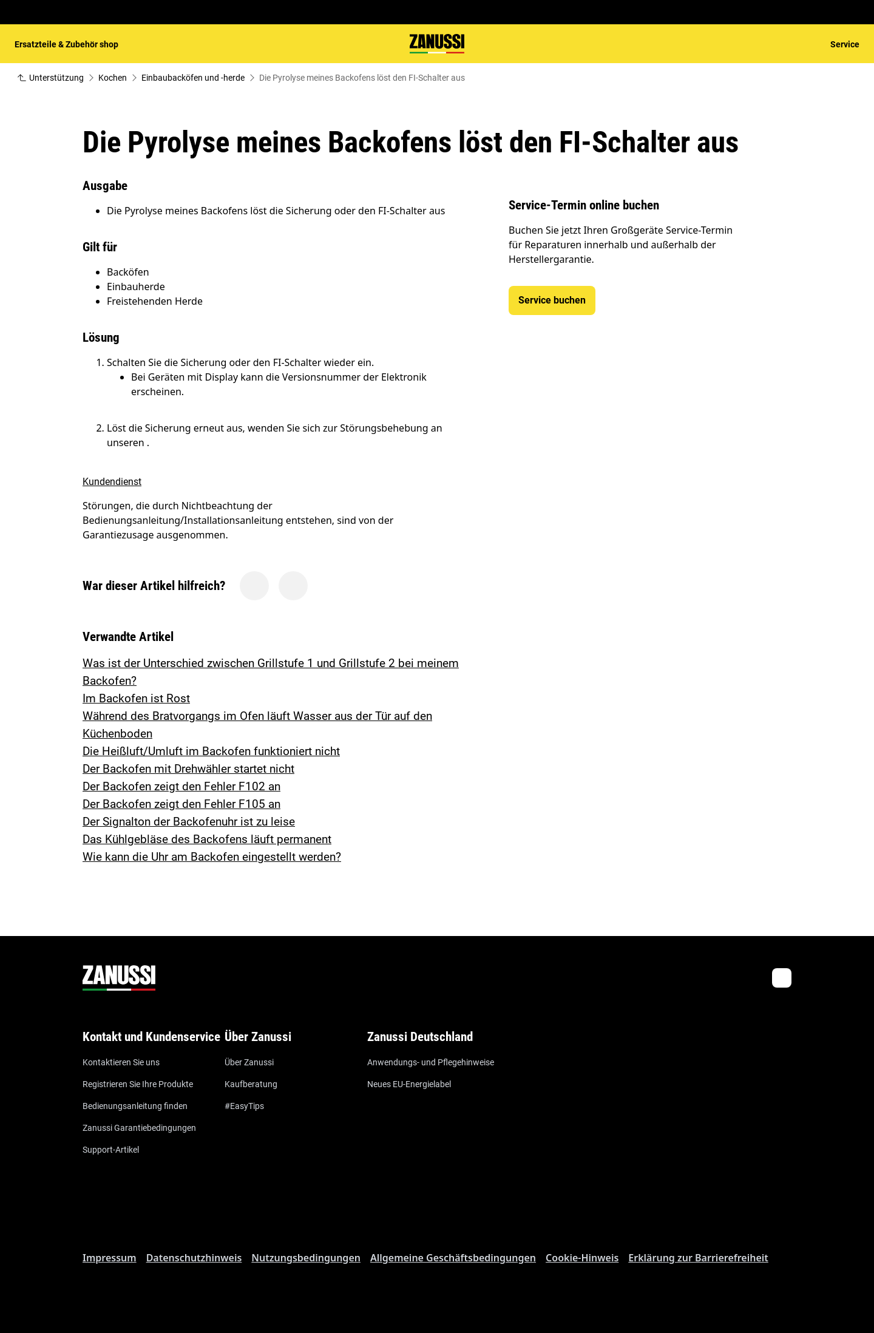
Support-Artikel (111, 1150)
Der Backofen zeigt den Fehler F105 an (181, 804)
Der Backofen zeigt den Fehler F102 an (181, 786)
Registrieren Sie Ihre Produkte (138, 1084)
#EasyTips (244, 1106)
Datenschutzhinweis (194, 1257)
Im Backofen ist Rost (136, 698)
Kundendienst (112, 481)
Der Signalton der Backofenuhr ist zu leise (189, 822)
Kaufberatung (251, 1084)
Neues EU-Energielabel (409, 1084)
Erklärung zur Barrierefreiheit (698, 1257)
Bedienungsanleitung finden (135, 1106)
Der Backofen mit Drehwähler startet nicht (188, 769)
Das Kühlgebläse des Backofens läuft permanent (207, 839)
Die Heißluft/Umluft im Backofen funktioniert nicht (211, 751)
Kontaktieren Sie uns (121, 1062)
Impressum (110, 1257)
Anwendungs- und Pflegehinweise (430, 1062)
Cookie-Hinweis (582, 1257)
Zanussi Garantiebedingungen (139, 1128)
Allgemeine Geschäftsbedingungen (453, 1257)
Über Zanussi (249, 1062)
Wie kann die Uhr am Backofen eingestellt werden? (212, 857)
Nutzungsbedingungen (306, 1257)
